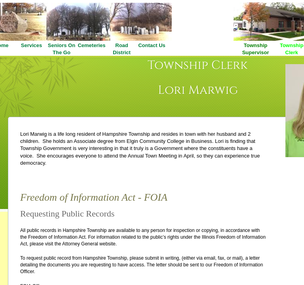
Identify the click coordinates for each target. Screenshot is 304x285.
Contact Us (151, 45)
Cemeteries (91, 45)
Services (31, 45)
